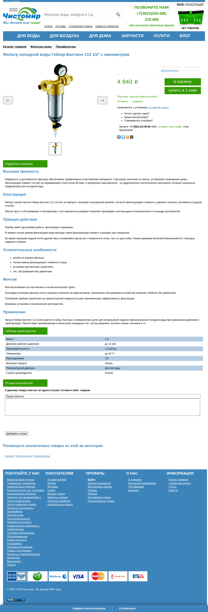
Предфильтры (66, 46)
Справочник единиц (180, 483)
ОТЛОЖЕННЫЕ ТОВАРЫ (80, 26)
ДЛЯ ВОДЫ (28, 35)
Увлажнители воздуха (19, 522)
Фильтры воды (41, 46)
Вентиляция (14, 561)
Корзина (92, 493)
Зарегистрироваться (99, 483)
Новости (173, 490)
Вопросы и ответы (57, 497)
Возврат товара (56, 493)
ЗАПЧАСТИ (132, 35)
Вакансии (133, 490)
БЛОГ (185, 35)
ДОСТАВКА (60, 26)
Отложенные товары (99, 497)
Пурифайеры (14, 543)
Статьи (172, 486)
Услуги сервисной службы (21, 504)
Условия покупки (56, 479)
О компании (135, 479)
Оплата (51, 483)
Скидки (51, 490)
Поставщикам (136, 486)
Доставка (52, 486)
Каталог (9, 456)
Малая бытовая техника (20, 479)
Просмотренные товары (101, 501)
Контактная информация (142, 483)
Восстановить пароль (100, 486)
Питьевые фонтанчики (20, 547)
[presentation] (35, 423)
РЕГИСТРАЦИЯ (195, 4)
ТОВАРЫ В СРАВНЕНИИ (107, 26)
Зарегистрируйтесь (170, 70)
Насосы (11, 564)
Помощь (92, 490)
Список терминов (178, 479)
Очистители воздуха (18, 518)
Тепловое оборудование (21, 533)
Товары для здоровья (19, 550)
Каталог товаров (14, 46)
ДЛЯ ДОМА (100, 35)
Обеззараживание (17, 536)
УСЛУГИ (162, 35)
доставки (153, 107)
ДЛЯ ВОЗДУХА (64, 35)
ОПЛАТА (48, 26)
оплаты (165, 107)
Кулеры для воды (17, 540)
